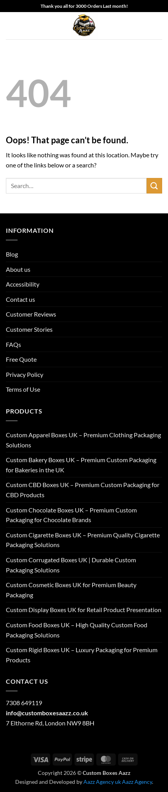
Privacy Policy (24, 374)
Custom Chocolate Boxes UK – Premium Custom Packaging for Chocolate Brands (71, 515)
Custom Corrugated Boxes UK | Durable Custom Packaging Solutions (71, 565)
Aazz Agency (137, 781)
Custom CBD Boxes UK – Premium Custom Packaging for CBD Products (82, 489)
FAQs (13, 344)
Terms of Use (23, 389)
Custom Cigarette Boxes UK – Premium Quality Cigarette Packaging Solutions (83, 540)
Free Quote (21, 359)
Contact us (20, 299)
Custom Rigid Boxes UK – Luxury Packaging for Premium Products (81, 655)
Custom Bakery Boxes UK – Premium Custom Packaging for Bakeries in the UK (81, 464)
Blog (12, 254)
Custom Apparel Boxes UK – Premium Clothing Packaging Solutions (83, 440)
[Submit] (154, 185)
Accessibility (22, 284)
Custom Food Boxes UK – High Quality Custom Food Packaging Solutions (76, 630)
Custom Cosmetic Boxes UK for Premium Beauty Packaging (71, 589)
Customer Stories (29, 329)
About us (18, 269)
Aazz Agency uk (102, 781)
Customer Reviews (31, 314)
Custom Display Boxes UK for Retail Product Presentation (83, 609)
